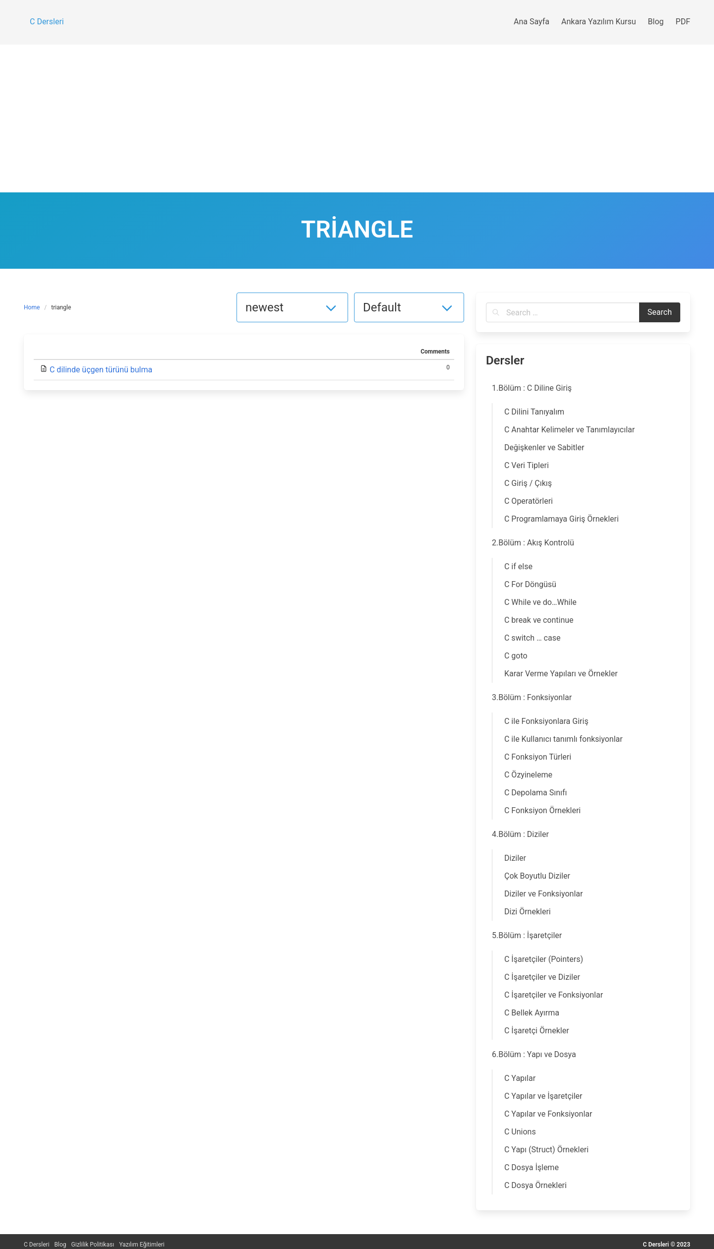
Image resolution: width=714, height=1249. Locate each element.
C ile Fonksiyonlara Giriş (546, 721)
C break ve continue (539, 620)
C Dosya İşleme (531, 1167)
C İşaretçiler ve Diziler (542, 977)
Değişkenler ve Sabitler (544, 447)
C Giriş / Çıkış (528, 483)
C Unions (520, 1131)
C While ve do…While (540, 602)
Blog (60, 1244)
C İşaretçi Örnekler (536, 1030)
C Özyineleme (528, 774)
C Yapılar (520, 1078)
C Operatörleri (528, 501)
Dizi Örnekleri (527, 911)
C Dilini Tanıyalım (534, 411)
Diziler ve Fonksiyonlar (543, 893)
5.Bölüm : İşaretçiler (527, 935)
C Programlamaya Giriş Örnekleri (561, 519)
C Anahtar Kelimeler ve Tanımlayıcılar (569, 429)
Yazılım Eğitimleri (142, 1244)
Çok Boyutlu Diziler (537, 876)
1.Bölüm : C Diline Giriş (532, 388)
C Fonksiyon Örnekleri (542, 810)
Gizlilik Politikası (93, 1244)
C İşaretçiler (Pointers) (543, 959)
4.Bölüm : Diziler (520, 834)
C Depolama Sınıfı (535, 792)
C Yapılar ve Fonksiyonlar (548, 1114)
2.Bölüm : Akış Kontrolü (533, 542)
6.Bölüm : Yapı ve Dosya (534, 1054)
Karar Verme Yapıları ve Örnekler (561, 673)
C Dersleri (37, 1244)
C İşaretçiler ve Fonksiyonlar (553, 995)
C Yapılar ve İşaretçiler (543, 1096)
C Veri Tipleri (526, 465)
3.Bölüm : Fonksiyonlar (532, 697)
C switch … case (532, 638)
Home (32, 307)
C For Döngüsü (530, 584)
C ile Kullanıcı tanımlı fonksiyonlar (563, 739)
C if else (518, 566)
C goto (516, 655)
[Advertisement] (357, 118)
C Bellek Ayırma (531, 1012)
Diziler (515, 858)
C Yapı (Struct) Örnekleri (546, 1149)
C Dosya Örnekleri (535, 1185)
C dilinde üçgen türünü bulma (101, 369)
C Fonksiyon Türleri (537, 757)
